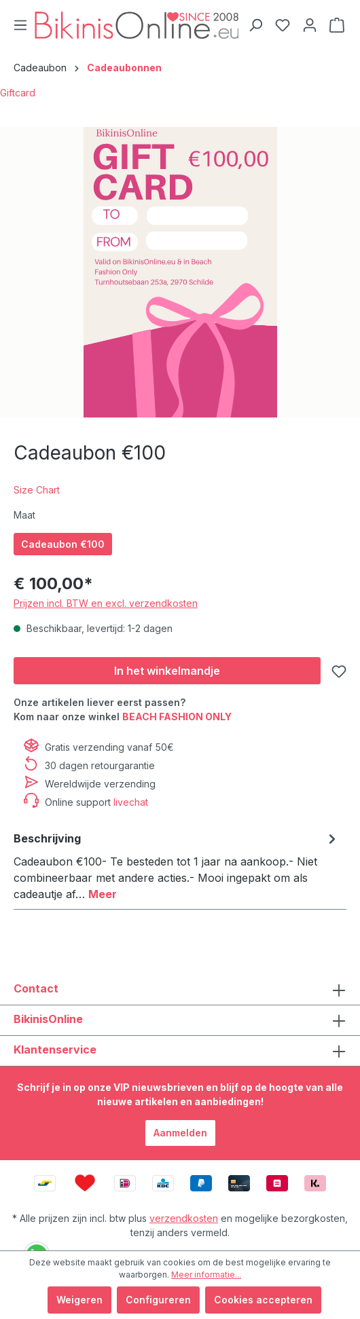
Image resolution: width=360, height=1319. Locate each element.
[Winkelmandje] (336, 25)
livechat (130, 802)
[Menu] (20, 25)
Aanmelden (180, 1132)
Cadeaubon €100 (63, 544)
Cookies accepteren (263, 1299)
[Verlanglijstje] (282, 25)
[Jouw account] (309, 25)
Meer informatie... (206, 1274)
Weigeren (79, 1299)
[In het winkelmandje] (167, 670)
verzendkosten (183, 1218)
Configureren (158, 1299)
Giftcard (17, 92)
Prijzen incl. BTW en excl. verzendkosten (106, 603)
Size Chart (37, 490)
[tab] (177, 865)
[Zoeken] (255, 25)
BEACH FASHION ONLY (177, 716)
